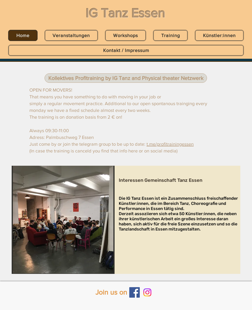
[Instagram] (147, 292)
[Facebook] (134, 292)
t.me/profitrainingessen (170, 144)
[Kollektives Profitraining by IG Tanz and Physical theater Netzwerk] (126, 78)
